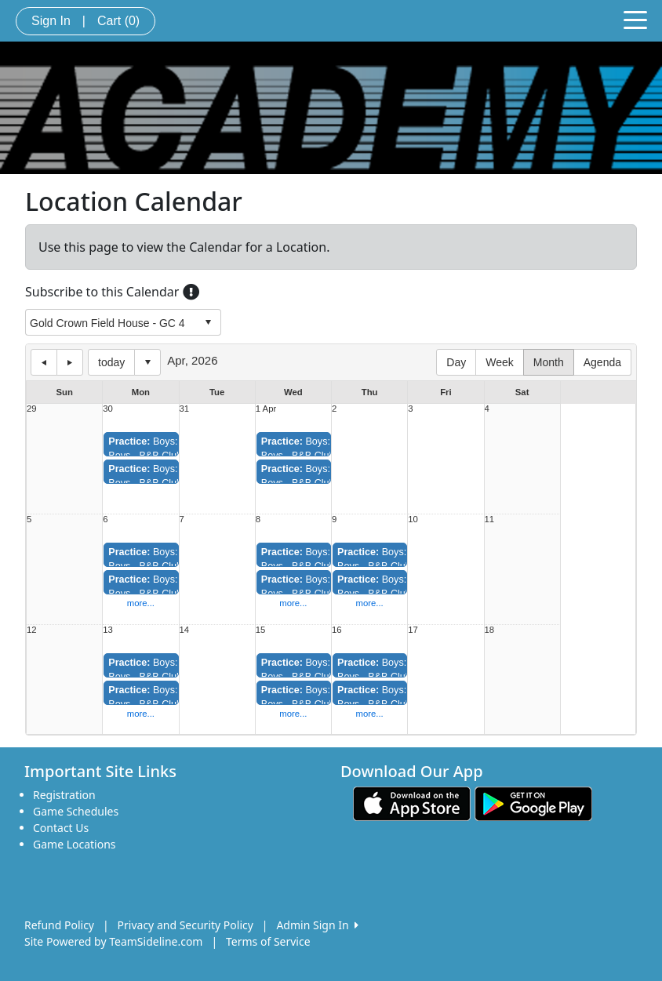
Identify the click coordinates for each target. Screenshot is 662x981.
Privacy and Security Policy (185, 924)
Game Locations (74, 844)
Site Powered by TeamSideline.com (113, 941)
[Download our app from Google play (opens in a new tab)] (533, 802)
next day (69, 362)
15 (261, 630)
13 (108, 630)
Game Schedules (75, 811)
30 (108, 409)
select (207, 322)
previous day (44, 362)
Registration (64, 794)
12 (32, 630)
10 (413, 519)
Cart (118, 20)
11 (490, 519)
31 (185, 409)
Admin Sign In (317, 924)
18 (490, 630)
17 (413, 630)
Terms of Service (268, 941)
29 (32, 409)
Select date (147, 362)
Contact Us (61, 827)
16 (337, 630)
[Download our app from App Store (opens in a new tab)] (412, 802)
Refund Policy (59, 924)
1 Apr (266, 409)
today (111, 362)
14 (185, 630)
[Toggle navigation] (635, 19)
